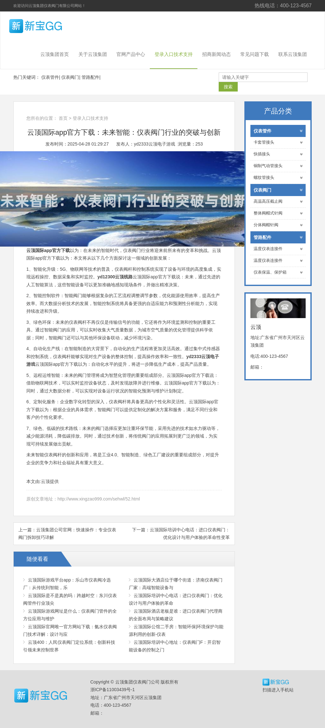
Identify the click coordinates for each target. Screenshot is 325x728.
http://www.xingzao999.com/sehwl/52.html (98, 498)
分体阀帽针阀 (278, 225)
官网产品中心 (130, 54)
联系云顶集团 (292, 54)
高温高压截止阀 (278, 201)
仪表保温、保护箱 (278, 272)
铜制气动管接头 (278, 166)
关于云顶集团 (92, 54)
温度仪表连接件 (278, 249)
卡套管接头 (278, 142)
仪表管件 (50, 77)
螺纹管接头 (278, 177)
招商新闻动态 (216, 54)
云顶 (47, 26)
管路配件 (90, 77)
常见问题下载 (254, 54)
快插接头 (278, 154)
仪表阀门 (70, 77)
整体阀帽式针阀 (278, 213)
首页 (63, 118)
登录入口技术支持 (174, 54)
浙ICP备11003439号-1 (112, 689)
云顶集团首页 (54, 54)
